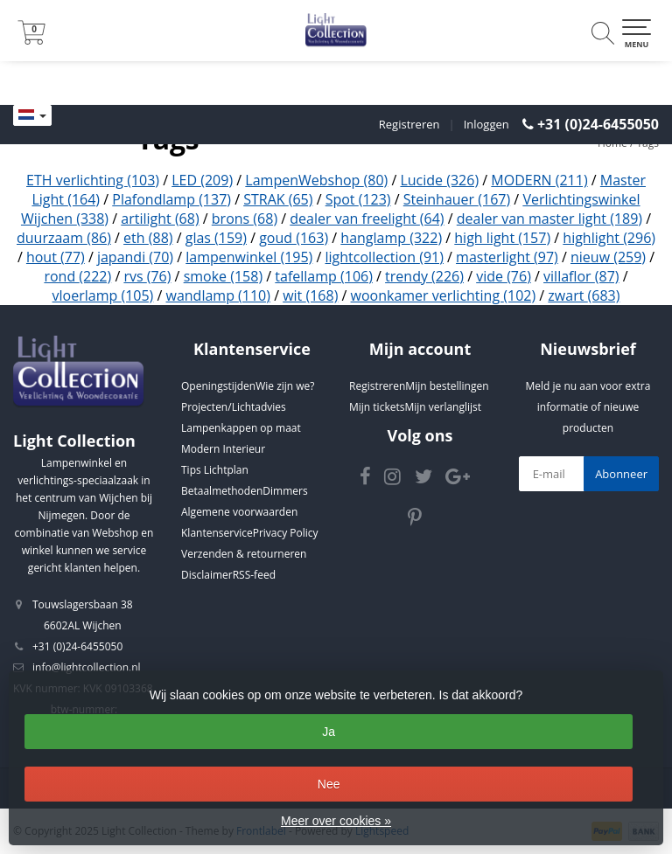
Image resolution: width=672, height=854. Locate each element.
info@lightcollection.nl (86, 667)
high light (502, 237)
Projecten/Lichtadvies (233, 406)
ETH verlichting (92, 180)
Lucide (439, 180)
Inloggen (486, 124)
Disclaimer (207, 574)
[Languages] (32, 115)
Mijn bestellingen (446, 385)
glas (216, 237)
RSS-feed (254, 574)
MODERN (539, 180)
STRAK (277, 199)
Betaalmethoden (221, 490)
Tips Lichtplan (214, 469)
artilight (160, 218)
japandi (135, 257)
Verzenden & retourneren (243, 553)
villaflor (581, 276)
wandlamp (218, 295)
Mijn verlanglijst (442, 406)
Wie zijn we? (285, 385)
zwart (584, 295)
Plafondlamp (171, 199)
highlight (609, 237)
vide (503, 276)
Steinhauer (456, 199)
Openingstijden (218, 385)
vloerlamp (103, 295)
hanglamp (391, 237)
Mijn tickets (376, 406)
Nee (329, 784)
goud (293, 237)
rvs (147, 276)
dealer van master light (549, 218)
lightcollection (385, 257)
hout (55, 257)
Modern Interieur (223, 448)
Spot (358, 199)
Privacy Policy (285, 532)
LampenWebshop (316, 180)
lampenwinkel (249, 257)
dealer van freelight (367, 218)
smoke (223, 276)
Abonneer (621, 474)
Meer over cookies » (336, 821)
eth (147, 237)
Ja (328, 732)
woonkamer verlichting (443, 295)
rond (77, 276)
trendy (424, 276)
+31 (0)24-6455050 (598, 124)
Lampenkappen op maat (241, 427)
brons (244, 218)
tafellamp (324, 276)
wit (310, 295)
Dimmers (284, 490)
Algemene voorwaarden (239, 511)
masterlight (507, 257)
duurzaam (64, 237)
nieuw (608, 257)
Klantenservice (217, 532)
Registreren (409, 124)
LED (202, 180)
